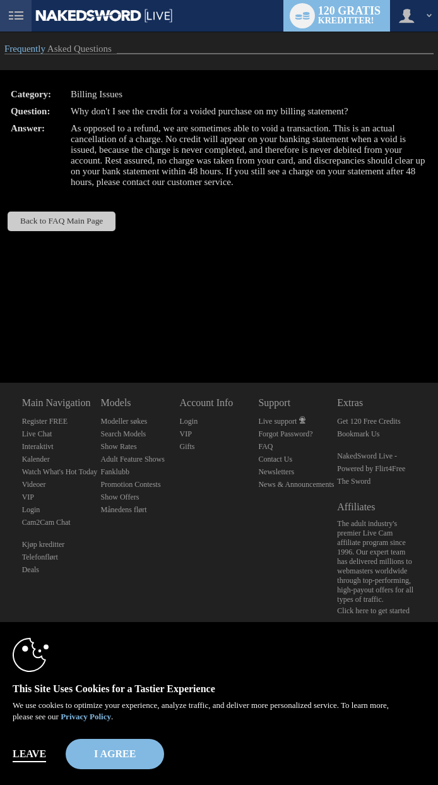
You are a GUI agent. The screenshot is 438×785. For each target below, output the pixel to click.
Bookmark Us (358, 433)
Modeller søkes (124, 421)
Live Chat (37, 433)
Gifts (187, 446)
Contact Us (275, 459)
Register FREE (45, 421)
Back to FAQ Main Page (61, 220)
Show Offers (120, 497)
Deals (30, 569)
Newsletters (276, 471)
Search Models (123, 433)
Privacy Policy (86, 716)
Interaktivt (38, 446)
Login (31, 509)
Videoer (34, 484)
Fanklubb (115, 471)
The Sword (353, 481)
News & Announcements (296, 484)
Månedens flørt (124, 509)
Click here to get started (373, 610)
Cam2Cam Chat (46, 522)
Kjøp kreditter (43, 544)
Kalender (36, 459)
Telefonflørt (40, 557)
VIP (28, 497)
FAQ (265, 446)
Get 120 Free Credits (368, 421)
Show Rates (119, 446)
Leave (29, 753)
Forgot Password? (285, 433)
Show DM (0, 335)
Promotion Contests (131, 484)
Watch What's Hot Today (60, 471)
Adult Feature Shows (133, 459)
